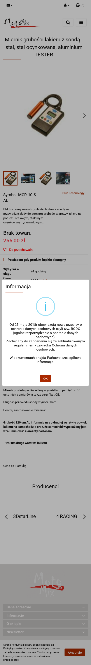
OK (45, 366)
